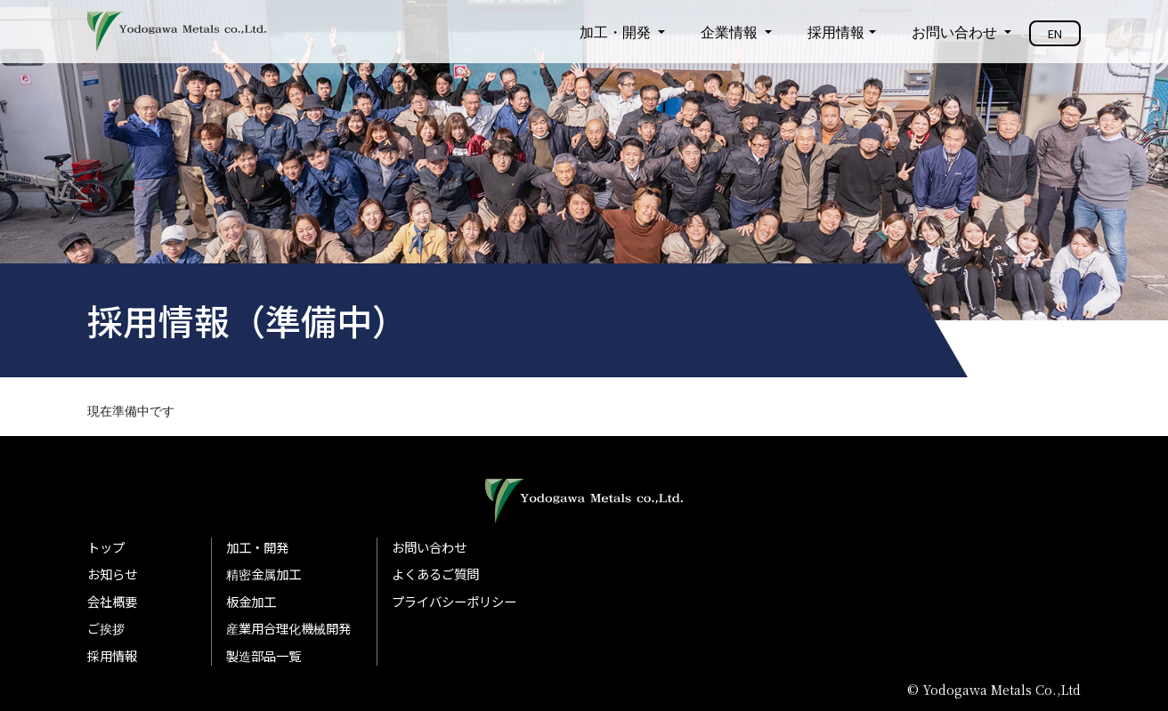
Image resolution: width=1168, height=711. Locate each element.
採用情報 (835, 31)
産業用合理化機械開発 (288, 627)
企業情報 (731, 31)
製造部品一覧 (263, 655)
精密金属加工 (263, 573)
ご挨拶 (106, 627)
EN (1055, 33)
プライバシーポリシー (454, 601)
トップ (106, 546)
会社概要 (112, 601)
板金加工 (251, 601)
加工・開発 (617, 31)
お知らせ (112, 573)
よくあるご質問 (435, 573)
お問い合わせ (956, 31)
